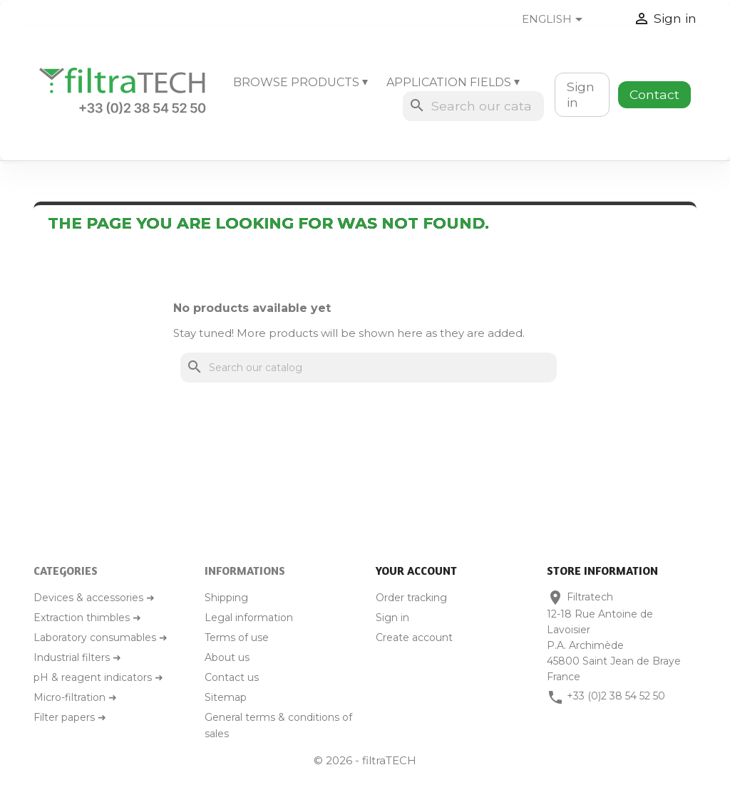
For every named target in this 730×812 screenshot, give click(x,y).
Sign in (581, 94)
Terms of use (237, 637)
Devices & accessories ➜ (94, 597)
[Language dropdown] (563, 19)
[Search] (473, 106)
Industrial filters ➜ (77, 657)
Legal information (249, 617)
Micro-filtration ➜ (75, 697)
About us (227, 657)
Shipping (226, 597)
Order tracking (411, 597)
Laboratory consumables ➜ (101, 637)
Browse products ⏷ (300, 82)
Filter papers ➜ (70, 717)
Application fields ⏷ (453, 82)
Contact (654, 94)
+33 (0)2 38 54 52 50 (616, 695)
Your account (416, 570)
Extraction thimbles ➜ (87, 617)
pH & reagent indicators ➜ (98, 677)
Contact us (232, 677)
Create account (414, 637)
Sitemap (226, 697)
